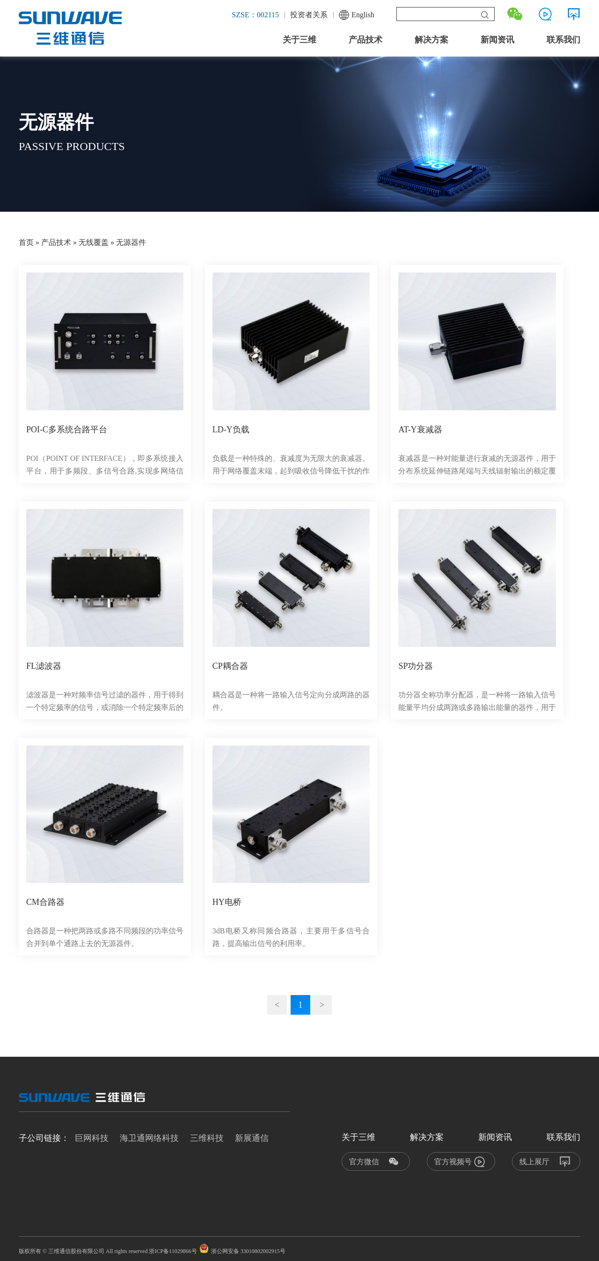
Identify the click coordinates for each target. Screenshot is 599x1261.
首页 (26, 242)
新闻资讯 (497, 39)
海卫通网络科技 (149, 1138)
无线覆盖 (94, 242)
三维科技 (207, 1138)
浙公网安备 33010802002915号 (242, 1251)
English (356, 15)
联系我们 (563, 39)
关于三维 (299, 39)
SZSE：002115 (255, 15)
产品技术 (365, 39)
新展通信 (252, 1138)
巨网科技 (92, 1138)
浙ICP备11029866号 (173, 1251)
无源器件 (131, 242)
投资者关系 (309, 15)
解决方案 (431, 39)
